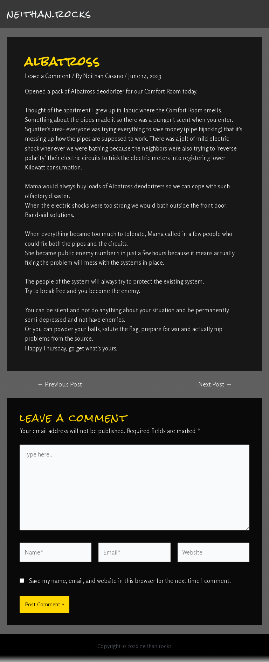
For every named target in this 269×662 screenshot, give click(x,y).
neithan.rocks (49, 14)
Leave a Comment (48, 75)
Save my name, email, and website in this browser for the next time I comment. (130, 580)
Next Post (215, 384)
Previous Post (59, 384)
